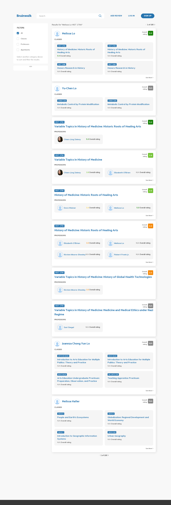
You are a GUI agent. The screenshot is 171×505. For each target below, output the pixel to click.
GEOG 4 (111, 414)
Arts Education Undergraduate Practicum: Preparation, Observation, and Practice (78, 379)
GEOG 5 (60, 414)
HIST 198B (61, 64)
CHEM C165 (62, 101)
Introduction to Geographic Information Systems (77, 437)
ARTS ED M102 (63, 356)
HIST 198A (112, 64)
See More (149, 77)
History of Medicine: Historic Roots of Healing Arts (76, 51)
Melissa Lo (68, 34)
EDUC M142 (112, 356)
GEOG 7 (60, 432)
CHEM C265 (112, 101)
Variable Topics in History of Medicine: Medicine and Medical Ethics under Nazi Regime (103, 312)
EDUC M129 (62, 374)
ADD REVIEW (116, 15)
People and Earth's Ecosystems (73, 417)
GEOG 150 (111, 432)
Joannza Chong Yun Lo (76, 344)
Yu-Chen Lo (69, 88)
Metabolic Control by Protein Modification (78, 104)
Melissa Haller (71, 401)
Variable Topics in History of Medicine (78, 160)
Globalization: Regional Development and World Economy (128, 419)
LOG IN (131, 15)
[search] (67, 15)
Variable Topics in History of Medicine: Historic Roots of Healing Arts (97, 127)
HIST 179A (61, 46)
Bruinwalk (24, 15)
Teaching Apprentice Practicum (123, 378)
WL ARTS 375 (113, 374)
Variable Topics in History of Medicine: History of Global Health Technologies (103, 277)
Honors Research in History (71, 68)
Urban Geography (117, 435)
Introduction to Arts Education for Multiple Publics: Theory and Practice (78, 361)
